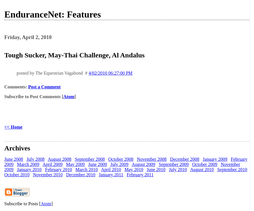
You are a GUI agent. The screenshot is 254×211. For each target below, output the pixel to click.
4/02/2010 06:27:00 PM (110, 73)
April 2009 (53, 164)
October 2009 (205, 164)
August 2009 (143, 164)
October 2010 (17, 174)
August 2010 (202, 169)
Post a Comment (44, 86)
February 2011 (140, 174)
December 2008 (184, 159)
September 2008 (90, 159)
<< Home (13, 127)
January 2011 (111, 174)
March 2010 (87, 169)
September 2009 (173, 164)
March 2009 (28, 164)
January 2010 (29, 169)
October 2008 (121, 159)
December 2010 (80, 174)
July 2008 (35, 159)
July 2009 (119, 164)
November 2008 (152, 159)
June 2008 (13, 159)
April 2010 (111, 169)
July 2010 (178, 169)
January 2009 (215, 159)
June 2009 (97, 164)
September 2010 (232, 169)
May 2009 (75, 164)
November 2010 (48, 174)
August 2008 (59, 159)
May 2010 (133, 169)
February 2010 (58, 169)
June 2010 (156, 169)
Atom (68, 96)
